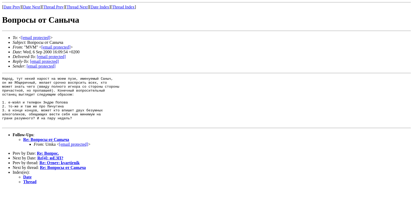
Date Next (31, 7)
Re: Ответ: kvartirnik (60, 172)
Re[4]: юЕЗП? (50, 167)
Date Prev (11, 7)
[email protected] (51, 56)
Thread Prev (53, 7)
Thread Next (77, 7)
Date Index (100, 7)
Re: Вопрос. (48, 163)
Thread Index (123, 7)
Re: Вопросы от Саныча (46, 149)
